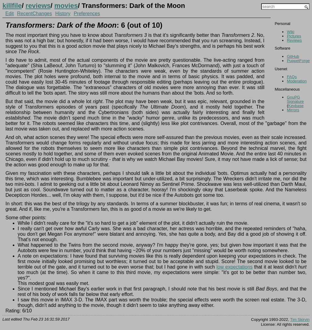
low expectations (234, 266)
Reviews (294, 40)
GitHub (293, 56)
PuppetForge (298, 60)
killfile (12, 5)
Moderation (297, 81)
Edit (9, 13)
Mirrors (293, 110)
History (63, 13)
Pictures (294, 36)
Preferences (87, 13)
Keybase (296, 105)
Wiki (290, 32)
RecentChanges (34, 13)
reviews (38, 5)
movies (66, 5)
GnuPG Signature (295, 99)
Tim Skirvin (300, 319)
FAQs (292, 77)
